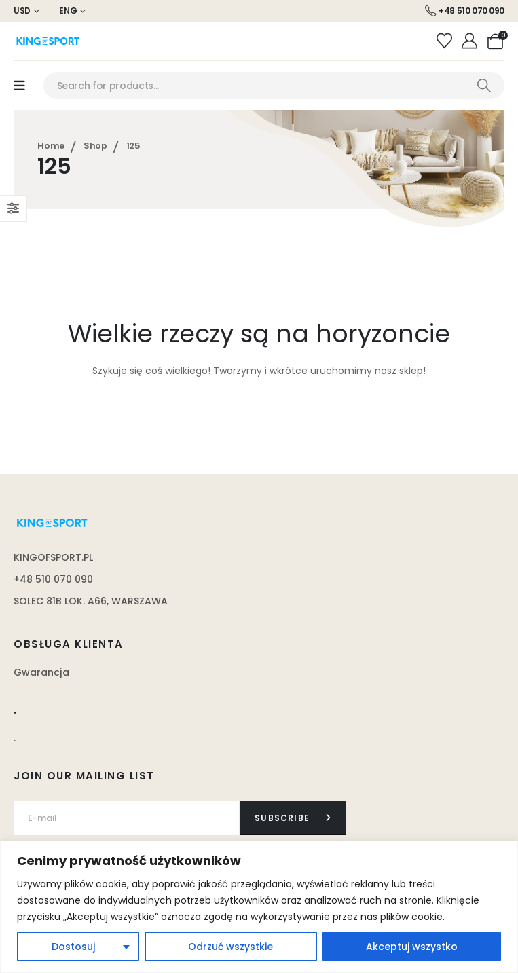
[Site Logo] (47, 41)
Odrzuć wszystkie (230, 946)
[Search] (483, 85)
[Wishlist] (445, 41)
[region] (259, 907)
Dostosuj (73, 946)
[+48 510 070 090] (464, 11)
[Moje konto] (471, 41)
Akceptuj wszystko (412, 946)
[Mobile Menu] (19, 86)
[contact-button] (293, 818)
